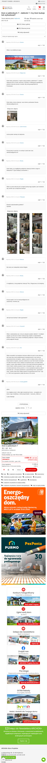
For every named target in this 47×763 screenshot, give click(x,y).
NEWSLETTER (40, 3)
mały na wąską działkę (39, 485)
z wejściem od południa (15, 474)
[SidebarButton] (3, 760)
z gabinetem (23, 480)
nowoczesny (40, 474)
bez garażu (38, 477)
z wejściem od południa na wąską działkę (14, 482)
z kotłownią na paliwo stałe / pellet (12, 477)
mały (4, 474)
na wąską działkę (29, 474)
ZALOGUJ (41, 1)
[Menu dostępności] (3, 755)
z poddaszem (28, 477)
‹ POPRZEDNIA (23, 404)
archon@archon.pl (6, 760)
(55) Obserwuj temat (23, 28)
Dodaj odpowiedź (23, 32)
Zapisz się (23, 741)
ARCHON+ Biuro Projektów (9, 748)
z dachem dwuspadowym (10, 480)
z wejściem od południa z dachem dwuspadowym (16, 485)
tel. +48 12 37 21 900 (9, 757)
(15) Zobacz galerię (23, 24)
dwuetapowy (33, 480)
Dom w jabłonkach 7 (10, 446)
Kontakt (3, 762)
